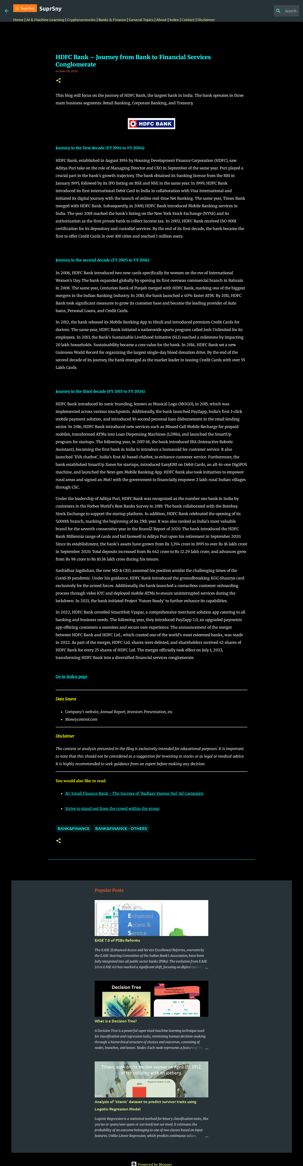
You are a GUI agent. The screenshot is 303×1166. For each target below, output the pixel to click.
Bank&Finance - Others (121, 828)
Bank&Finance (74, 828)
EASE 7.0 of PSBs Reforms (117, 940)
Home (18, 19)
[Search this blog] (274, 11)
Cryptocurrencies (81, 19)
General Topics (141, 19)
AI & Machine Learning (45, 19)
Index (174, 19)
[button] (58, 81)
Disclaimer (206, 19)
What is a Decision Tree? (116, 1020)
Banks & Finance (112, 19)
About (161, 19)
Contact (188, 19)
